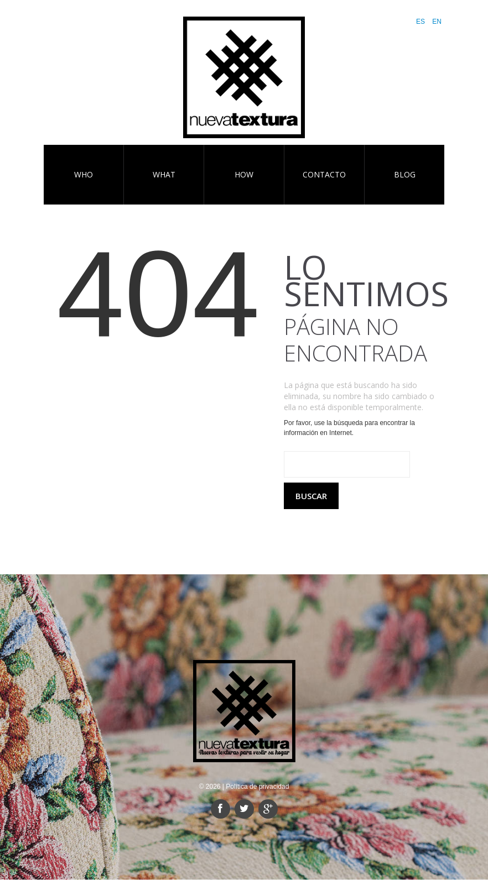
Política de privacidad (257, 786)
